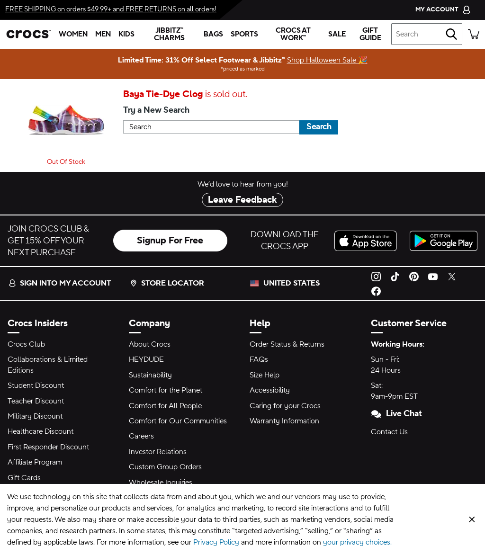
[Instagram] (376, 276)
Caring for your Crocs (285, 406)
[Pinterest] (414, 276)
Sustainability (150, 375)
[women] (73, 34)
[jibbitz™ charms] (169, 34)
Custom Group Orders (165, 467)
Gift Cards (24, 478)
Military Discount (35, 416)
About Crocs (150, 344)
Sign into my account (60, 283)
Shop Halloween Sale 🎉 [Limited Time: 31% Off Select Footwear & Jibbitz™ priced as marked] (327, 60)
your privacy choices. (357, 542)
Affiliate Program (35, 462)
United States (291, 283)
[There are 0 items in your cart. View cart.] (473, 34)
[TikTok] (395, 276)
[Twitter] (452, 276)
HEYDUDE (146, 359)
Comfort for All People (165, 406)
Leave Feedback (242, 200)
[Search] (451, 34)
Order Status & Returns (287, 344)
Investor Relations (158, 452)
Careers (141, 436)
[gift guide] (370, 34)
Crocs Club (26, 344)
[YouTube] (433, 276)
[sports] (244, 34)
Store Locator (167, 283)
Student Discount (36, 385)
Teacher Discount (36, 401)
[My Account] (443, 9)
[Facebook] (376, 290)
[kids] (126, 34)
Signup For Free (170, 240)
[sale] (337, 34)
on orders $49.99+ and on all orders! (110, 9)
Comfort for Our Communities (178, 421)
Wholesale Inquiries (160, 482)
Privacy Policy (216, 542)
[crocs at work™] (293, 34)
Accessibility (270, 390)
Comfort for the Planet (165, 390)
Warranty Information (284, 421)
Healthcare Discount (40, 431)
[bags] (213, 34)
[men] (103, 34)
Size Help (264, 375)
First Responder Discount (48, 447)
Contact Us (389, 432)
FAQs (259, 359)
